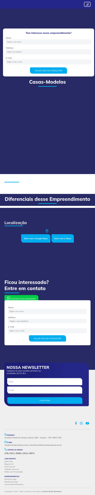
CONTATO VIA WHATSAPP (21, 298)
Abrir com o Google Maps (36, 238)
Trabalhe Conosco (11, 469)
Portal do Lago (10, 479)
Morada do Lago (11, 482)
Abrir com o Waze (62, 238)
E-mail (9, 58)
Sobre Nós (8, 461)
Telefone (9, 48)
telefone (12, 317)
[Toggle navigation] (87, 4)
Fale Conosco (9, 467)
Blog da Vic (9, 464)
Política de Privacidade (13, 472)
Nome (8, 38)
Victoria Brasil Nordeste (14, 484)
